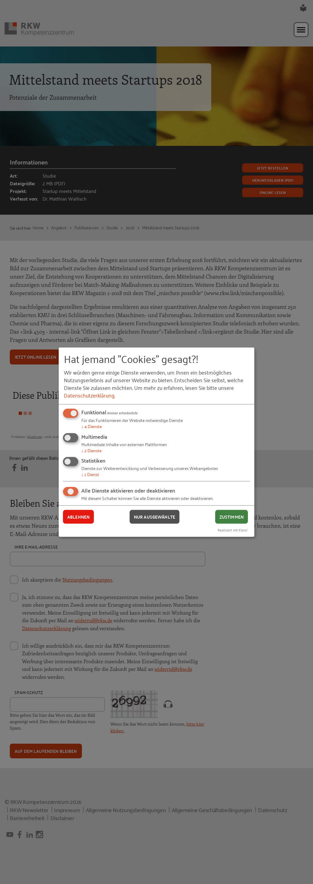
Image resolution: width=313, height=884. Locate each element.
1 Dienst (90, 474)
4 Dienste (91, 426)
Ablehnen (78, 517)
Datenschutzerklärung (89, 395)
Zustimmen (231, 517)
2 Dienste (91, 450)
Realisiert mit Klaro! (233, 529)
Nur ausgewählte (154, 517)
